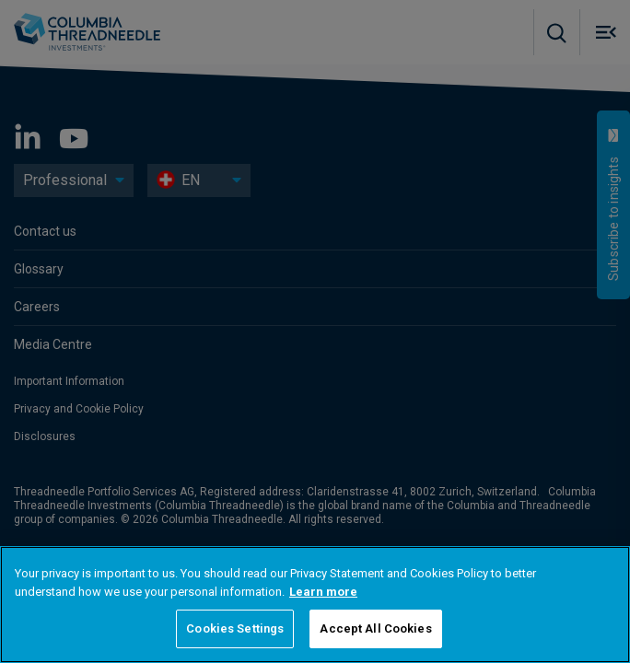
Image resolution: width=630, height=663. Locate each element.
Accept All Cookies (375, 628)
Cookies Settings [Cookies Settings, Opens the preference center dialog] (235, 628)
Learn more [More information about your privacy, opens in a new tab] (323, 592)
